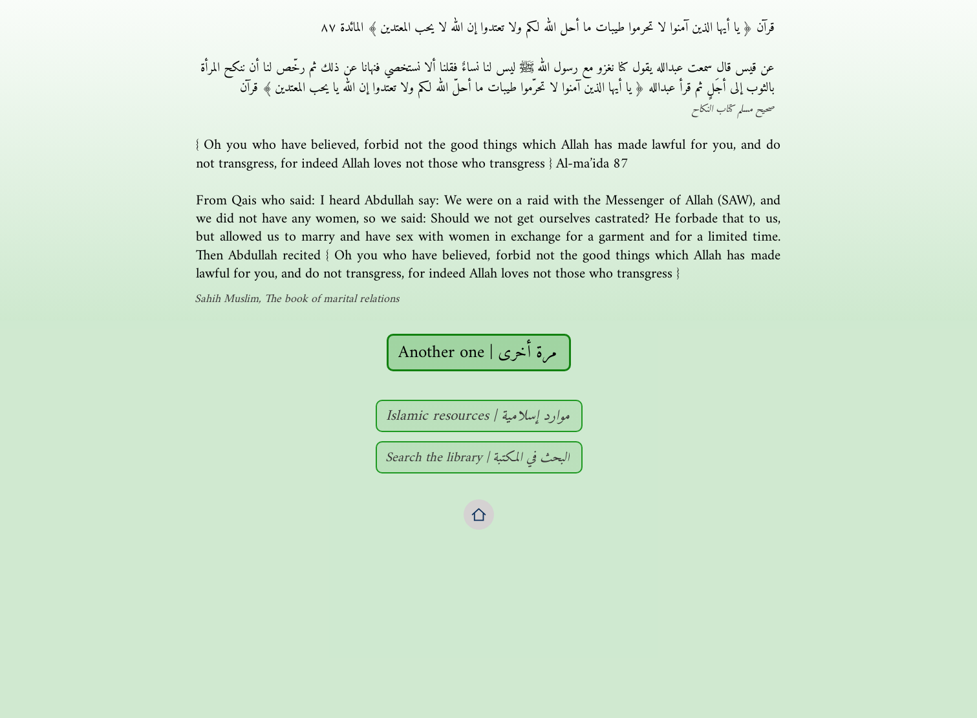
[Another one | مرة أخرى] (479, 352)
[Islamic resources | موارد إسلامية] (479, 416)
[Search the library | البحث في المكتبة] (479, 457)
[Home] (479, 514)
